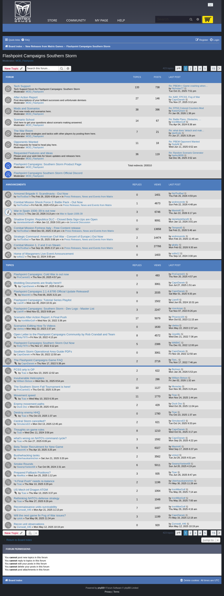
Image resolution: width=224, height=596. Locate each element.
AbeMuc (21, 475)
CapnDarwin (178, 99)
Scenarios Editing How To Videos (34, 325)
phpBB (101, 588)
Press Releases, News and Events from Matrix (88, 196)
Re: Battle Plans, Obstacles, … (185, 119)
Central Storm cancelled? (30, 421)
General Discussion (80, 222)
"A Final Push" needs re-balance (34, 481)
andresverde (178, 202)
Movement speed (24, 395)
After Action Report (26, 97)
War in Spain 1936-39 (71, 213)
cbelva (20, 328)
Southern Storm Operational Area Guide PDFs (43, 351)
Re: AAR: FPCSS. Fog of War (184, 97)
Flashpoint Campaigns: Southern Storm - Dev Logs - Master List (54, 308)
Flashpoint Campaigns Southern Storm (40, 55)
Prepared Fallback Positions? (32, 472)
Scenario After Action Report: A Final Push (40, 317)
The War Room (23, 130)
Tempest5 (177, 227)
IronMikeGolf (178, 122)
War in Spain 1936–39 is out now (34, 210)
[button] (178, 68)
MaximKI (176, 210)
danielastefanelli (25, 222)
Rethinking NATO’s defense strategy (36, 498)
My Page (101, 20)
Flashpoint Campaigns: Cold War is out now (41, 274)
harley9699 (178, 155)
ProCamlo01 (23, 277)
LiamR (20, 303)
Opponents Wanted (26, 142)
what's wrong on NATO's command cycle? (40, 438)
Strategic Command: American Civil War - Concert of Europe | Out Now (58, 236)
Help (121, 20)
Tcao (23, 373)
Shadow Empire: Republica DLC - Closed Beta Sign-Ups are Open (55, 219)
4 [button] (200, 68)
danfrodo (176, 133)
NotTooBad (23, 196)
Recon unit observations (29, 524)
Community (76, 20)
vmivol (175, 455)
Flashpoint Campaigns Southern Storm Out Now (44, 343)
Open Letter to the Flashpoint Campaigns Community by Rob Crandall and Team (64, 334)
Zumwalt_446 (24, 509)
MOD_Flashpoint (25, 60)
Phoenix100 (178, 317)
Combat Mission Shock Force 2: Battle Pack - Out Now (48, 202)
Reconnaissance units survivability (35, 506)
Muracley (177, 386)
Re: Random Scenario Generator (186, 152)
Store (52, 20)
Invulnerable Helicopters (29, 378)
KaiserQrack (178, 110)
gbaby (175, 245)
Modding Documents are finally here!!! (37, 282)
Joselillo (176, 334)
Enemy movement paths (29, 403)
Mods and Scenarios (27, 108)
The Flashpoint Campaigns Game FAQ (38, 360)
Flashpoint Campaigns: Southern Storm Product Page (47, 164)
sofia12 (21, 213)
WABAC (176, 342)
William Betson (25, 381)
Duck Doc (22, 406)
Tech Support (22, 86)
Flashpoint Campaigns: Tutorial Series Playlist (42, 300)
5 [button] (205, 68)
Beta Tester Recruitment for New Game (38, 446)
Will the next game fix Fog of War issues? (40, 515)
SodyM (175, 144)
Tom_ (175, 360)
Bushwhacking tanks (27, 455)
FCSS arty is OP (24, 369)
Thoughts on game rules (29, 429)
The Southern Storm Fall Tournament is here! (42, 386)
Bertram (176, 369)
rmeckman (177, 308)
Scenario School (24, 119)
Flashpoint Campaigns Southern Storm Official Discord (48, 173)
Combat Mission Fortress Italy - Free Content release (47, 228)
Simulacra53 (23, 424)
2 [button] (190, 68)
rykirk (20, 518)
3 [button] (195, 68)
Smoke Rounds (23, 464)
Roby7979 (22, 337)
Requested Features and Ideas (33, 153)
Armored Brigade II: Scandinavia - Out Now (41, 193)
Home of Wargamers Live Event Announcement (44, 253)
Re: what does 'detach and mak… (186, 130)
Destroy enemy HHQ (27, 412)
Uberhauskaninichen (27, 458)
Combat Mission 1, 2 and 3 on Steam (37, 245)
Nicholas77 (178, 88)
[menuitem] (25, 39)
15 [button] (213, 68)
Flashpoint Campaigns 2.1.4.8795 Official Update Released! (51, 291)
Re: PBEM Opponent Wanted (184, 141)
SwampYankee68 (26, 467)
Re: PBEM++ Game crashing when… (188, 86)
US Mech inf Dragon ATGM (31, 489)
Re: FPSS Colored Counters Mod (186, 108)
